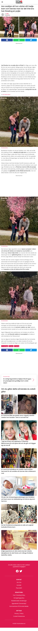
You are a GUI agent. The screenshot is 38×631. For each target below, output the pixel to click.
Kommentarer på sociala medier (19, 606)
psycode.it (19, 588)
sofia (7, 13)
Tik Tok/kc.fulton (6, 94)
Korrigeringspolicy (19, 598)
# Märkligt (5, 346)
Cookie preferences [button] (19, 616)
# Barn (11, 346)
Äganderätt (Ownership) (19, 603)
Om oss (19, 582)
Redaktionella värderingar (19, 601)
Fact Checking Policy (19, 595)
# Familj (16, 346)
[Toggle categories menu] (2, 2)
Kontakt (19, 585)
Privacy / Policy (19, 613)
